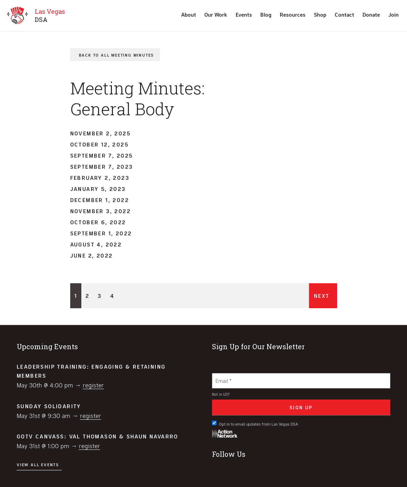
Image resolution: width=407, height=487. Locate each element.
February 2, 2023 (99, 177)
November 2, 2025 (100, 133)
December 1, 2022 (99, 199)
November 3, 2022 (100, 211)
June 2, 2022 (91, 255)
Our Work (215, 14)
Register (93, 385)
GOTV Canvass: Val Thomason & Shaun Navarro (97, 436)
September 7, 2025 (101, 155)
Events (244, 14)
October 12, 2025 (99, 144)
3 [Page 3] (99, 295)
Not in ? (221, 394)
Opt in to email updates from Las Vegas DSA (255, 423)
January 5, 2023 (98, 188)
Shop (320, 14)
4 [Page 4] (112, 295)
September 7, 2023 (101, 166)
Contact (344, 14)
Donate (371, 14)
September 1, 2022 (101, 233)
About (188, 14)
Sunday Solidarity (49, 406)
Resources (293, 14)
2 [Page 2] (87, 295)
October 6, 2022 (98, 222)
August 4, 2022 (96, 244)
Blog (265, 14)
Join (393, 14)
